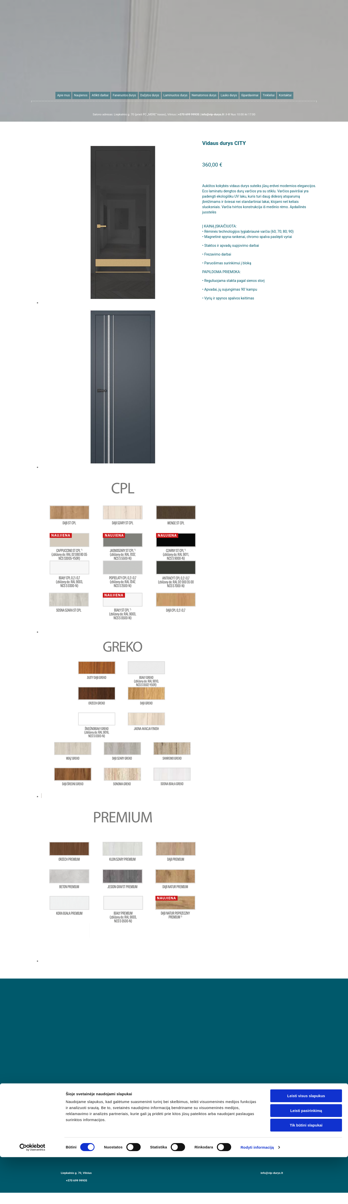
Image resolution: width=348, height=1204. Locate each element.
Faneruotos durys (124, 95)
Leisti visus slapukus (306, 867)
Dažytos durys (149, 95)
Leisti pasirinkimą (306, 882)
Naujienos (81, 95)
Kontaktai (284, 95)
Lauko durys (228, 95)
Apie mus (64, 95)
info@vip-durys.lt (271, 1173)
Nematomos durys (204, 95)
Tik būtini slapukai (306, 897)
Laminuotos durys (175, 95)
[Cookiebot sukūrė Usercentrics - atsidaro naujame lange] (32, 919)
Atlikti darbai (100, 95)
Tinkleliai (268, 95)
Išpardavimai (249, 95)
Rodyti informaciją (257, 919)
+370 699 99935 (76, 1180)
